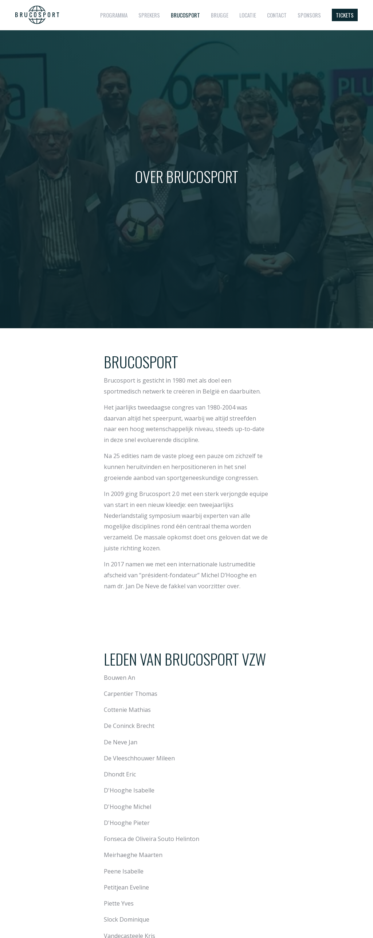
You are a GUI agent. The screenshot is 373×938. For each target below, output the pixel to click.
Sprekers (149, 15)
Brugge (219, 15)
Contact (277, 15)
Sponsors (309, 15)
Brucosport (185, 15)
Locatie (247, 15)
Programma (113, 15)
